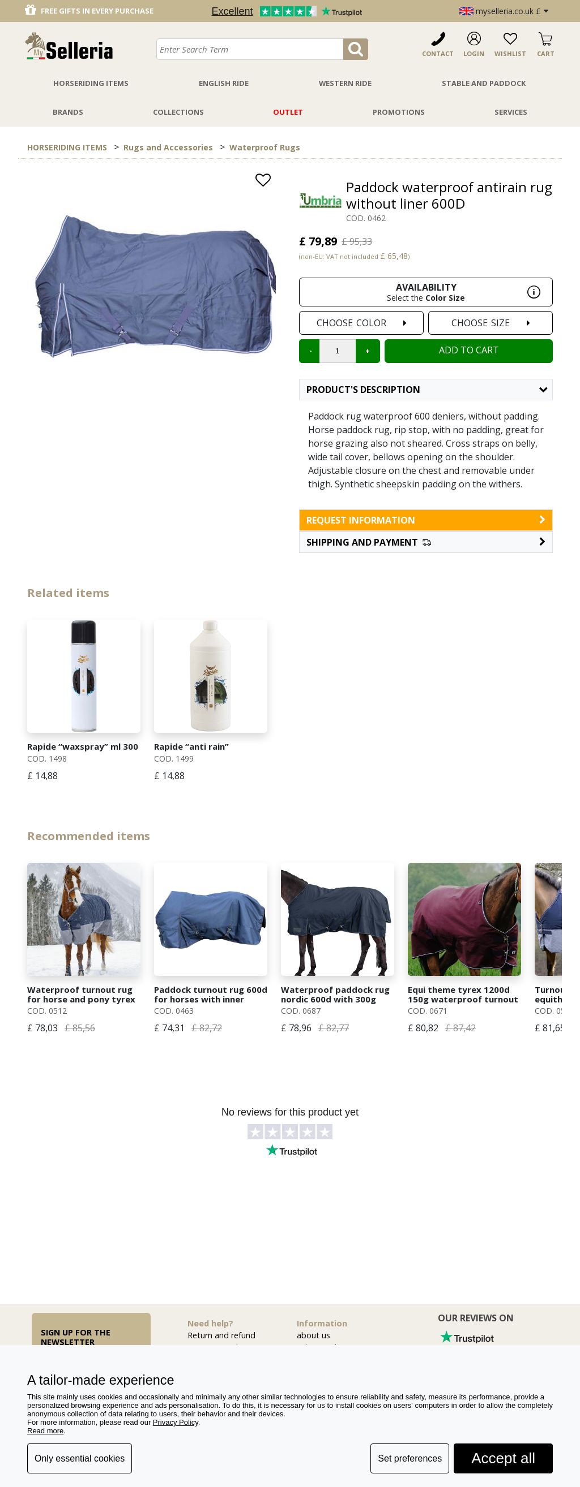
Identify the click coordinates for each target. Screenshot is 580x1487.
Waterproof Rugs (264, 147)
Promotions (399, 112)
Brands (68, 112)
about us (313, 1335)
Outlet (288, 112)
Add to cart (469, 350)
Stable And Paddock (484, 83)
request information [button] (425, 520)
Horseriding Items (91, 83)
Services (510, 112)
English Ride (224, 83)
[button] (426, 542)
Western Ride (345, 83)
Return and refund (221, 1335)
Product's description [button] (426, 389)
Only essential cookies (80, 1458)
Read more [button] (45, 1431)
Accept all (503, 1458)
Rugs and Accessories (168, 147)
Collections (178, 112)
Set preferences (410, 1458)
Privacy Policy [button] (175, 1422)
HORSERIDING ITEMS (67, 147)
